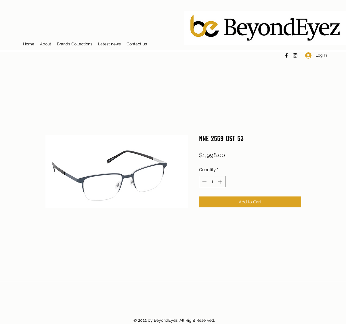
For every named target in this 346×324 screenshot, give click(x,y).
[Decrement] (204, 181)
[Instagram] (295, 55)
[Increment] (221, 181)
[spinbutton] (212, 181)
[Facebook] (286, 55)
